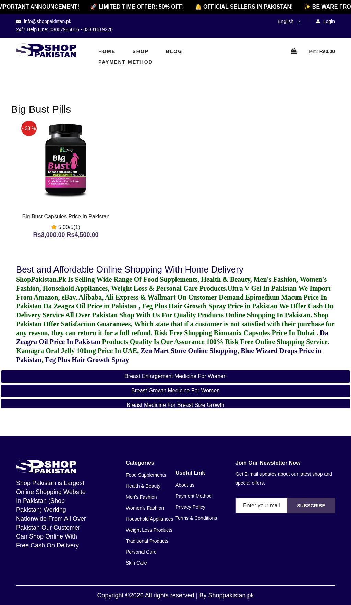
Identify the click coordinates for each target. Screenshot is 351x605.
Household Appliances (149, 519)
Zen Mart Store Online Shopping (189, 350)
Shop (140, 51)
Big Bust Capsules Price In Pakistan (65, 216)
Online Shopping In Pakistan (267, 315)
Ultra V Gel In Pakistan (262, 288)
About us (185, 485)
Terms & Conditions (196, 518)
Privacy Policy (190, 507)
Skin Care (136, 563)
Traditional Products (147, 541)
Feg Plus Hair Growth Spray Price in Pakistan (209, 306)
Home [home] (107, 51)
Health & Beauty (143, 486)
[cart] (294, 51)
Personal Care (141, 552)
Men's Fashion (141, 497)
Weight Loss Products (149, 530)
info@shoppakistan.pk (47, 21)
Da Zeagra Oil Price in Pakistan (90, 306)
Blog (174, 51)
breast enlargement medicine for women (175, 376)
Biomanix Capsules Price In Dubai (265, 333)
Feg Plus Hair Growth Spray (87, 359)
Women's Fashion (145, 508)
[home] (46, 50)
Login (325, 21)
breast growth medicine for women (175, 391)
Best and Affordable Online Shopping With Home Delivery (129, 269)
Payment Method (125, 62)
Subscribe (311, 505)
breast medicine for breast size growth (175, 405)
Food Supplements (146, 475)
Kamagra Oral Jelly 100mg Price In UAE (76, 350)
